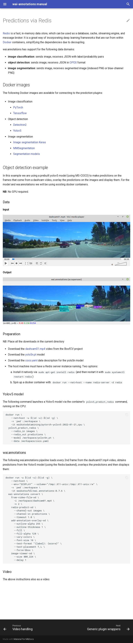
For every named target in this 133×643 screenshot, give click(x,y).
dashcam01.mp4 (35, 348)
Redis (6, 33)
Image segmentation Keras (29, 142)
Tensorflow (20, 113)
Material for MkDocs (24, 639)
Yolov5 (17, 130)
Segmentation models (26, 154)
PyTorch (18, 107)
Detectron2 (20, 124)
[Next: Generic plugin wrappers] (107, 627)
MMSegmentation (24, 148)
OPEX (73, 62)
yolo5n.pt (30, 354)
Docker (7, 42)
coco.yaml (31, 360)
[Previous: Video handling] (19, 627)
